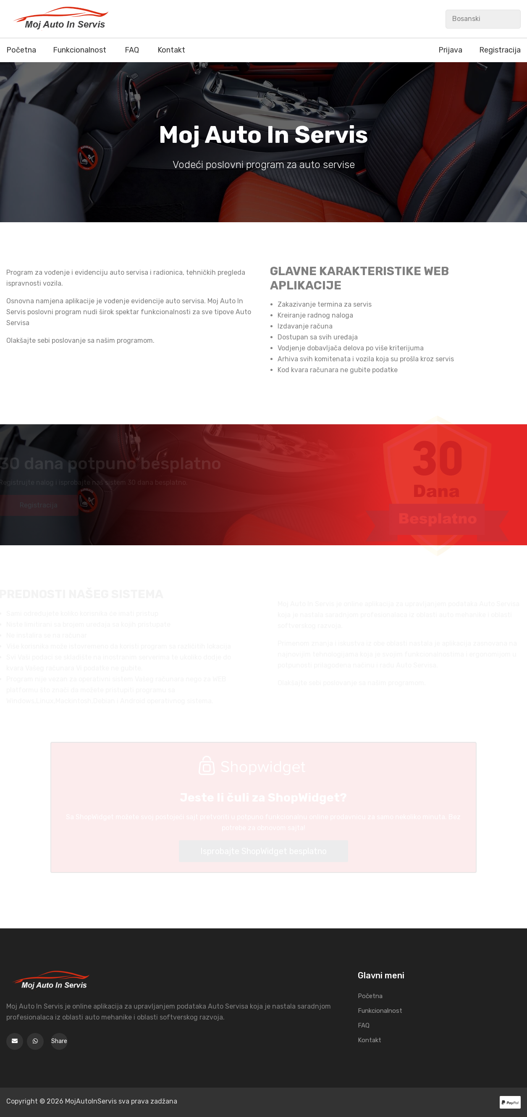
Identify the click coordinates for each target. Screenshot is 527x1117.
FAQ (132, 50)
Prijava (450, 50)
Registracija (500, 50)
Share (59, 1041)
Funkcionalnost (79, 50)
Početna (21, 50)
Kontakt (171, 50)
